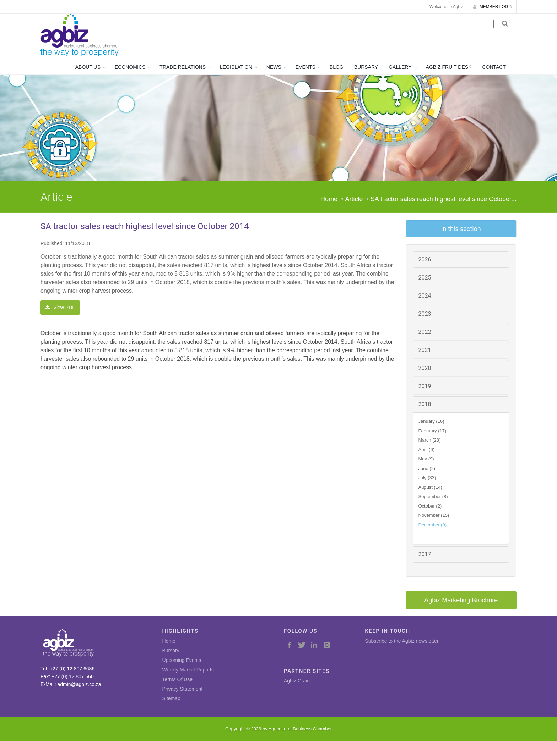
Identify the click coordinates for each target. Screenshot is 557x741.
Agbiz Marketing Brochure (461, 600)
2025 (424, 277)
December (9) (432, 524)
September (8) (433, 496)
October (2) (430, 506)
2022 (424, 331)
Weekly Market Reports (188, 670)
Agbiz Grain (297, 681)
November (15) (433, 515)
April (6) (426, 449)
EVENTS (305, 67)
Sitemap (171, 698)
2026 (424, 259)
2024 (424, 295)
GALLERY (400, 67)
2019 (424, 386)
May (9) (426, 458)
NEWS (273, 67)
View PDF (60, 307)
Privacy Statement (182, 689)
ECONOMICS (130, 67)
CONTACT (494, 67)
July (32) (427, 477)
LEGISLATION (236, 67)
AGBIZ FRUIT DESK (449, 67)
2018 (424, 404)
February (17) (432, 430)
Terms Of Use (177, 679)
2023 (424, 313)
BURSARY (366, 67)
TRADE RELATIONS (182, 67)
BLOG (337, 67)
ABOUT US (88, 67)
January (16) (431, 421)
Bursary (170, 650)
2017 (424, 554)
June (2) (427, 468)
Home (328, 199)
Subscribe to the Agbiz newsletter (401, 641)
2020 (424, 368)
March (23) (429, 440)
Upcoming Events (181, 660)
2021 (424, 350)
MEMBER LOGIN (493, 6)
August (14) (430, 487)
